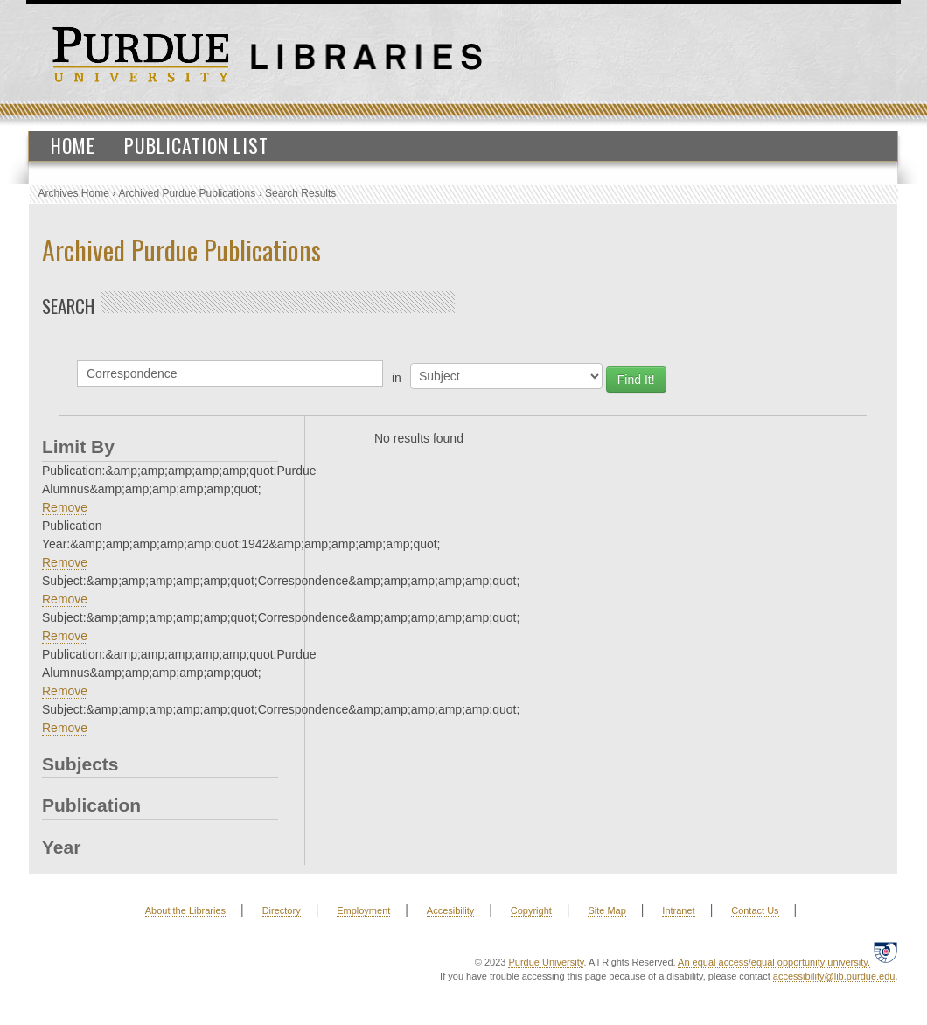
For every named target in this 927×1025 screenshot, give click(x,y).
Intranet (678, 910)
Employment (363, 910)
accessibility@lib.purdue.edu (834, 976)
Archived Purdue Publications (187, 193)
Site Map (606, 910)
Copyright (531, 910)
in (396, 378)
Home (73, 145)
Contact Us (754, 910)
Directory (281, 910)
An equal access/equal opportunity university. (774, 962)
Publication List (196, 145)
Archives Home (73, 193)
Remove (64, 507)
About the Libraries (185, 910)
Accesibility (450, 910)
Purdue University (545, 962)
